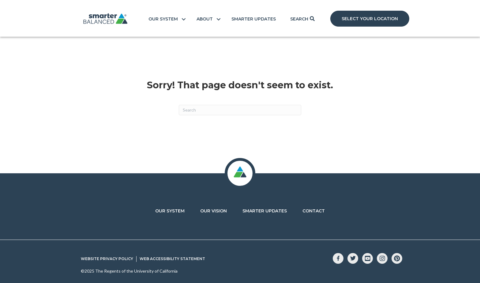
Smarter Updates (253, 19)
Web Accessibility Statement (172, 258)
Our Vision (213, 211)
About (205, 19)
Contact (313, 211)
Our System (163, 19)
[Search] (240, 110)
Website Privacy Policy (107, 258)
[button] (369, 19)
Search (299, 19)
